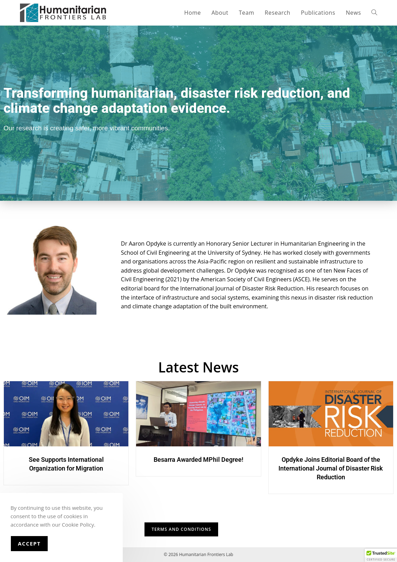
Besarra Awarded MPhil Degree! (198, 459)
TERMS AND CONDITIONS (181, 529)
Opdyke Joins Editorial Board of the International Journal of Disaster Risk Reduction (330, 468)
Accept (29, 543)
